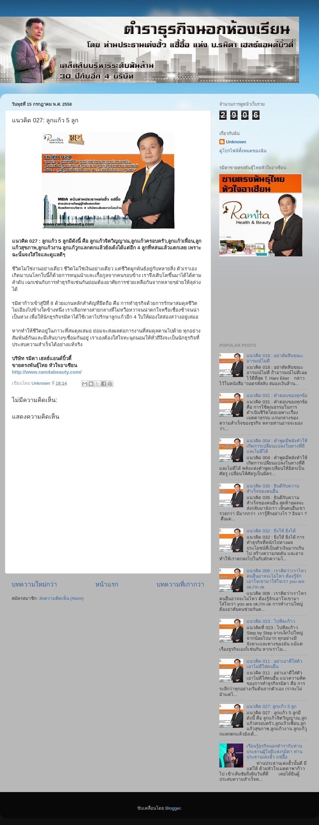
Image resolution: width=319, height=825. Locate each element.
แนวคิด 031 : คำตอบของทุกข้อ (277, 395)
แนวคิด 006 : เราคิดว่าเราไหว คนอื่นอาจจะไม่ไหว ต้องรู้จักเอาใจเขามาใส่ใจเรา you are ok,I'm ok (276, 579)
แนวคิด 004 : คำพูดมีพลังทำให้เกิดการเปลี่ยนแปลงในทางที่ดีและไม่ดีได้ (277, 446)
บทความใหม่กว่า (34, 584)
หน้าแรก (106, 584)
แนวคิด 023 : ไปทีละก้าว (271, 621)
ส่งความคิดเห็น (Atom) (61, 598)
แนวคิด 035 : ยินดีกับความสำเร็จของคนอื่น (273, 488)
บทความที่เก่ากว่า (180, 584)
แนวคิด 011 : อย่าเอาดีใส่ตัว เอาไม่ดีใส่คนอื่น (274, 664)
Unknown (236, 141)
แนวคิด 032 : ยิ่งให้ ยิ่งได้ (271, 530)
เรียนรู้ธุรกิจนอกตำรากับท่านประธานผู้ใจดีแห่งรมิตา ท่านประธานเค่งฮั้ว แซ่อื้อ (274, 751)
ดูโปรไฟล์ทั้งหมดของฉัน (242, 150)
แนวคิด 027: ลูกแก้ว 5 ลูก (271, 706)
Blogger (173, 808)
